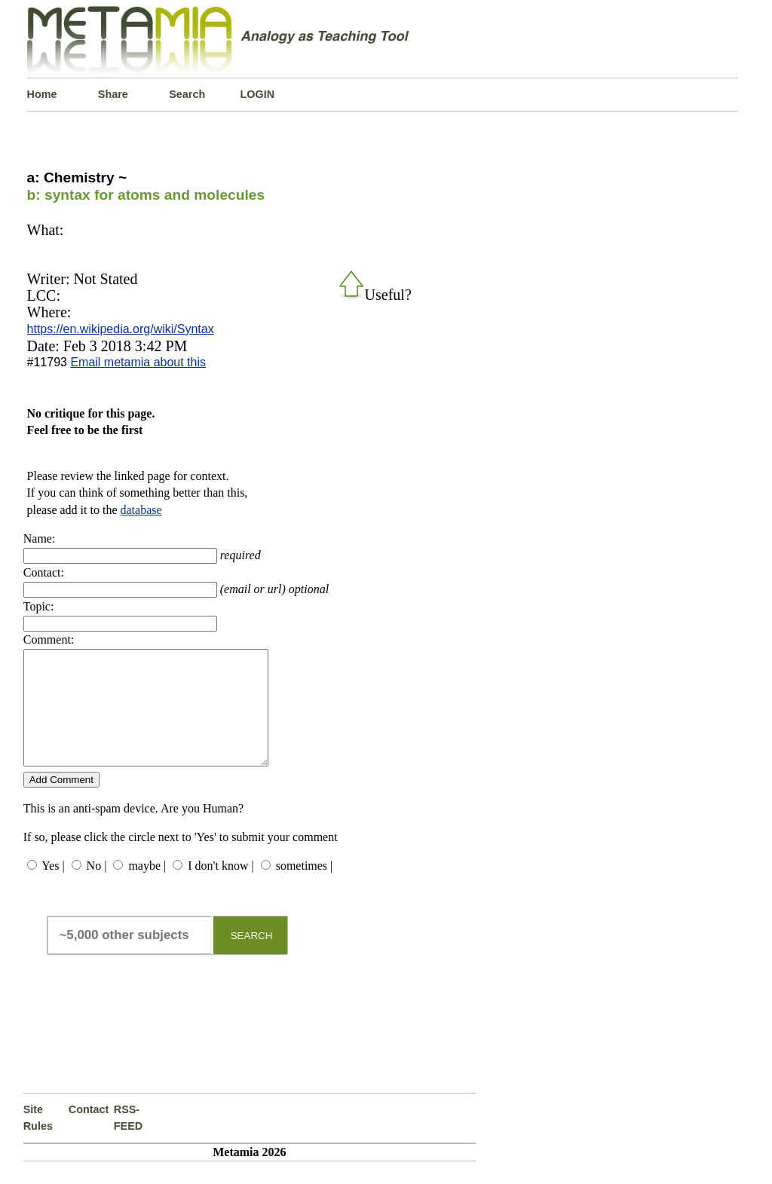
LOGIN (257, 94)
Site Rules (38, 1140)
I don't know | (220, 888)
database (141, 509)
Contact (89, 1132)
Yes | (52, 888)
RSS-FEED (128, 1140)
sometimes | (304, 888)
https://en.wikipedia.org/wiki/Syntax (120, 329)
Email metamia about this (138, 362)
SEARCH (252, 958)
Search (187, 94)
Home (42, 94)
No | (97, 888)
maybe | (147, 888)
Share (113, 94)
